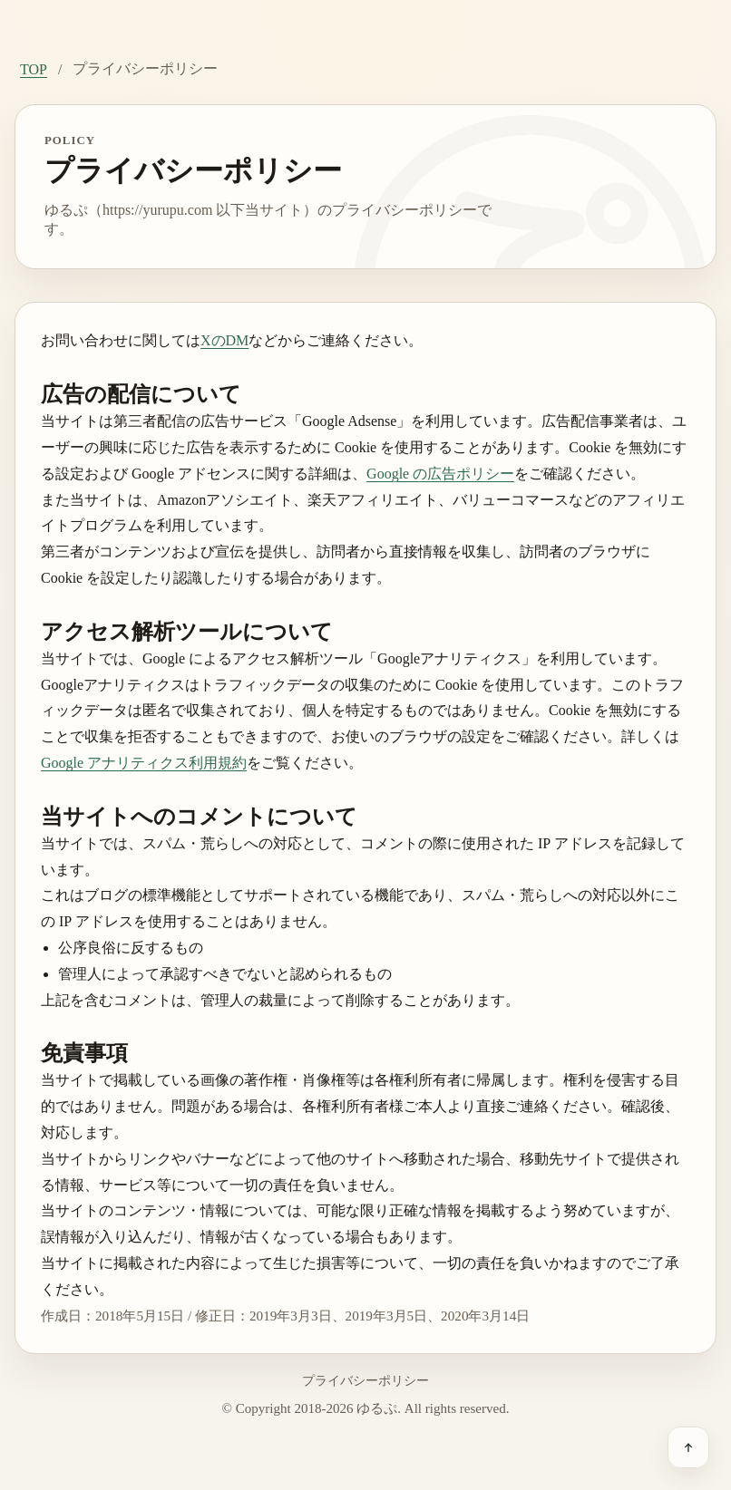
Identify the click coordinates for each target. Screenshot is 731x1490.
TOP (33, 69)
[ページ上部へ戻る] (688, 1447)
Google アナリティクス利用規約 (144, 762)
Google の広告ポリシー (440, 473)
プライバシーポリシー (365, 1380)
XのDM (224, 340)
